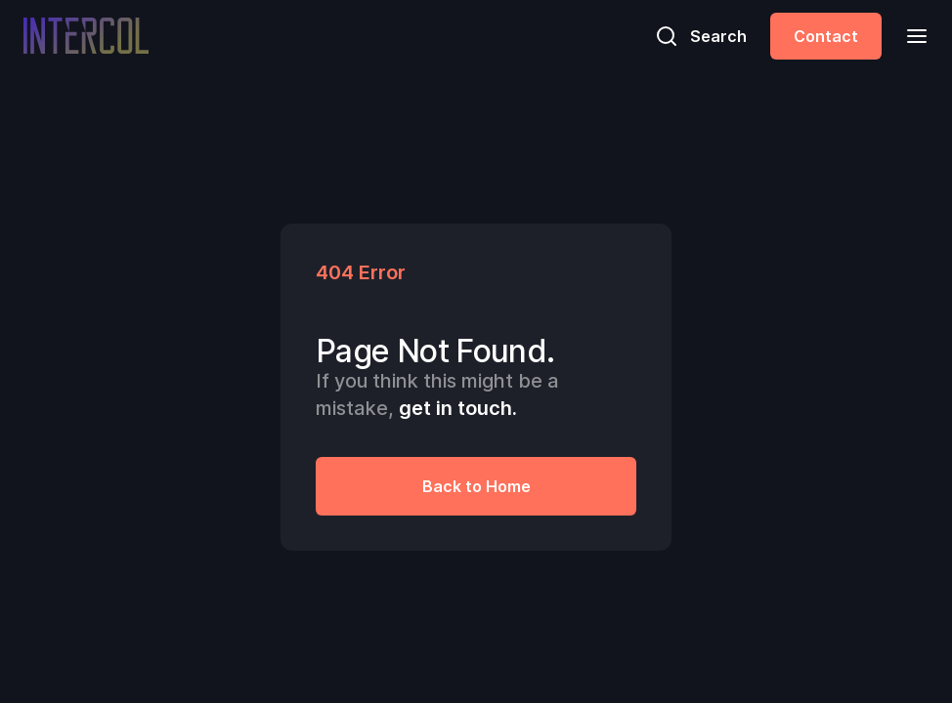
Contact (826, 36)
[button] (911, 36)
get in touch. (458, 408)
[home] (86, 36)
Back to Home (476, 486)
